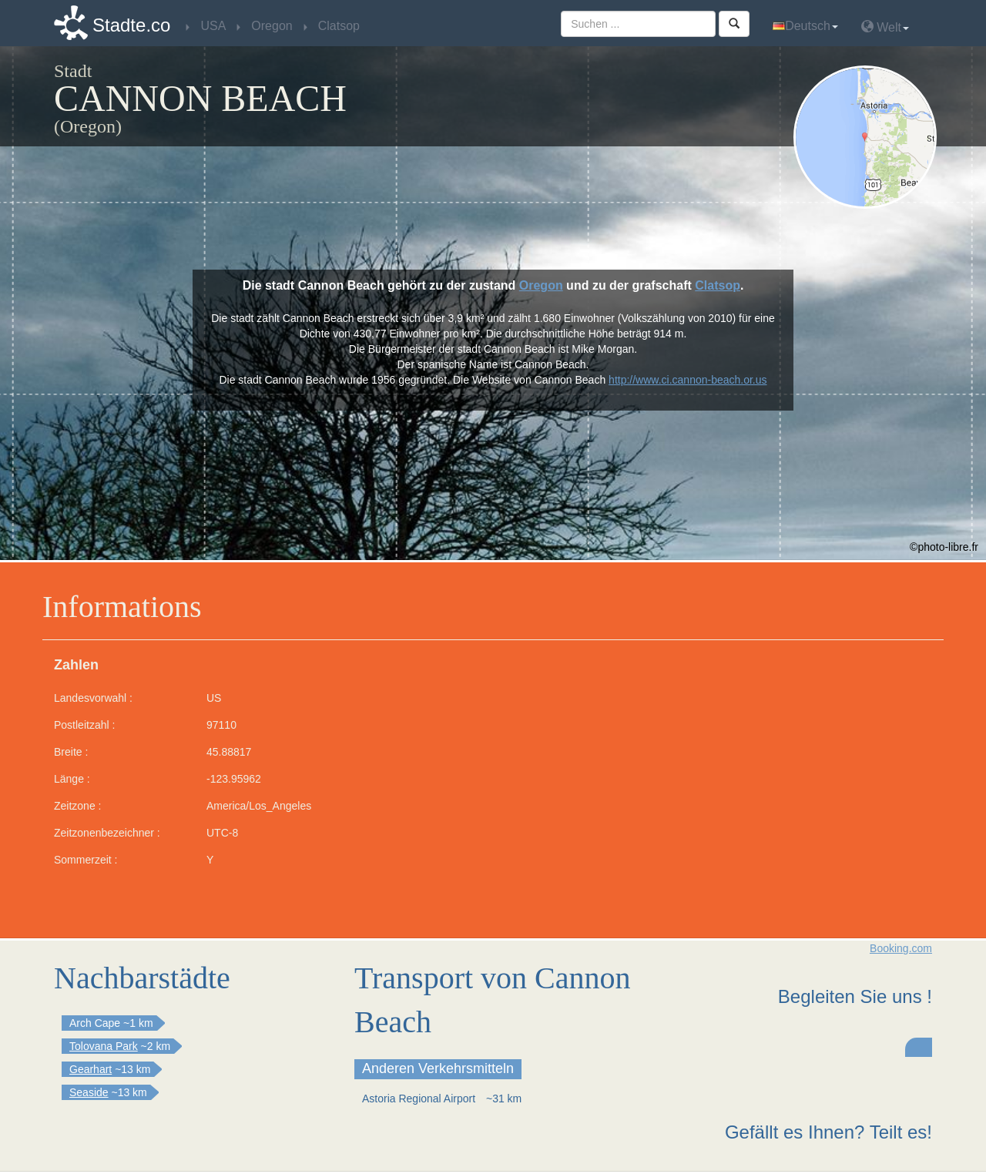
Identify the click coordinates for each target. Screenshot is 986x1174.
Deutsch (805, 25)
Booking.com (901, 948)
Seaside (89, 1092)
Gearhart (90, 1069)
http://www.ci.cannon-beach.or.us (687, 380)
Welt (885, 26)
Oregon (541, 285)
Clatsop (717, 285)
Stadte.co (131, 25)
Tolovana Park (103, 1046)
